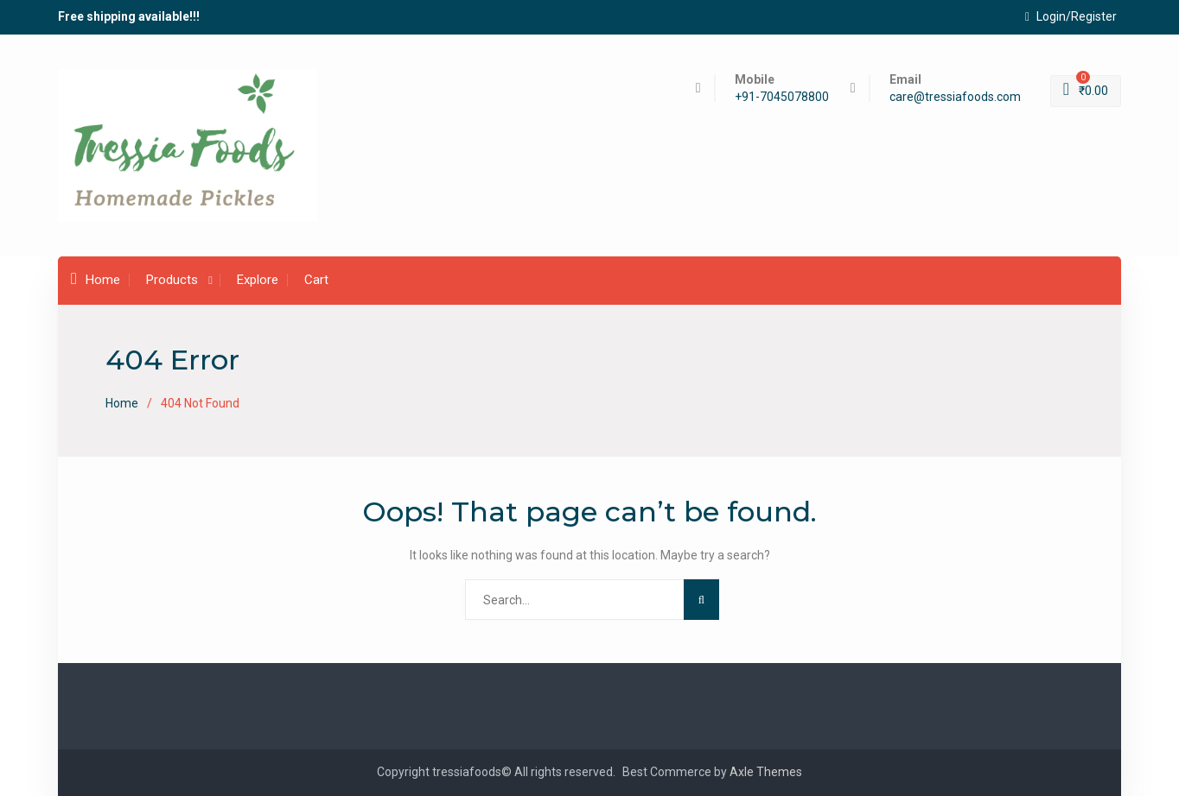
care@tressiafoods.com (955, 97)
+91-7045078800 (782, 97)
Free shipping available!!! (129, 16)
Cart (316, 279)
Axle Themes (766, 772)
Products (172, 279)
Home (95, 278)
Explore (257, 279)
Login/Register (1071, 16)
